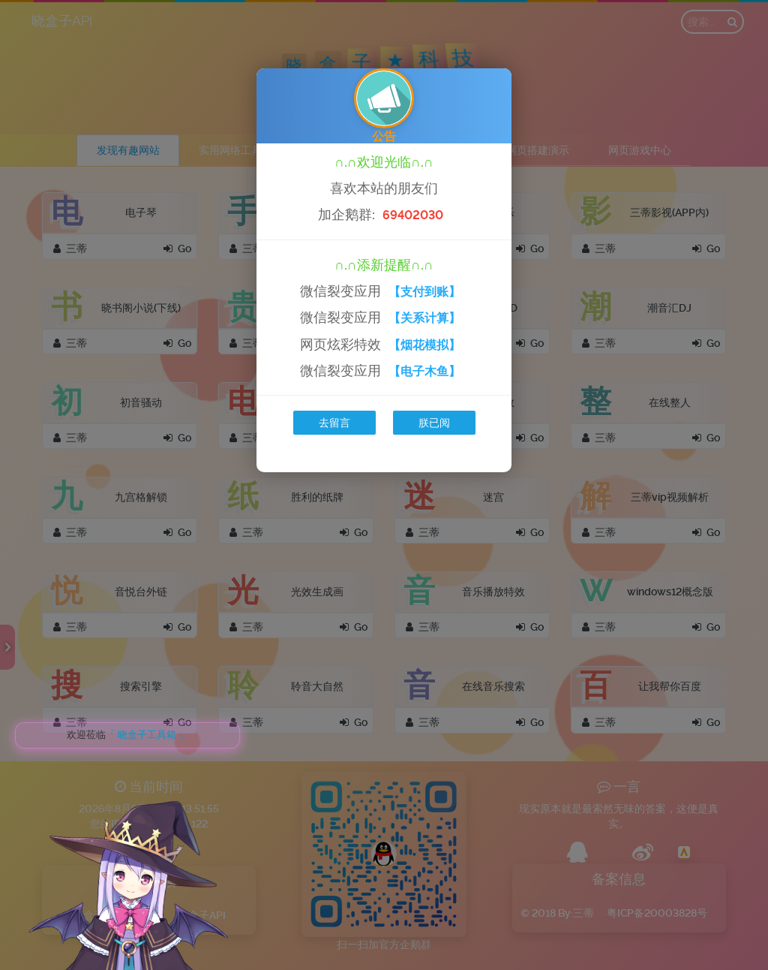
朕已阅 (434, 422)
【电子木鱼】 (424, 371)
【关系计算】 (424, 318)
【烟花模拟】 (424, 345)
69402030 (412, 215)
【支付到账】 (424, 292)
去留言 (334, 422)
